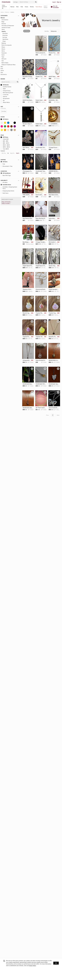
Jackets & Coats (6, 27)
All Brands (5, 85)
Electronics (4, 74)
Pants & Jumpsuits (7, 45)
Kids (22, 6)
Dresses (4, 23)
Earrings (5, 37)
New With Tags (6, 175)
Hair (3, 60)
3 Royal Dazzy (5, 90)
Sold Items (4, 193)
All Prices (4, 137)
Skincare (4, 59)
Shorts (3, 49)
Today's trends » (6, 203)
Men (17, 6)
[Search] (27, 2)
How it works (45, 7)
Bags (3, 21)
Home (26, 6)
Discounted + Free (6, 166)
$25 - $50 (4, 141)
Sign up (59, 2)
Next (58, 415)
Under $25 (5, 139)
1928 (3, 88)
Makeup (4, 43)
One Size (4, 111)
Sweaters (4, 53)
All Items (4, 161)
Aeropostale (5, 98)
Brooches (5, 35)
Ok (56, 963)
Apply (17, 153)
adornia (4, 96)
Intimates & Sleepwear (8, 25)
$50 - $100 (5, 143)
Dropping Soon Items (7, 191)
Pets (2, 72)
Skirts (3, 51)
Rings (4, 41)
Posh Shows (39, 6)
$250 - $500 (5, 147)
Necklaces (5, 39)
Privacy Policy (32, 965)
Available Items (6, 184)
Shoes (3, 47)
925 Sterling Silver (7, 92)
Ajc (3, 100)
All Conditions (5, 173)
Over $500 (5, 149)
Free (3, 164)
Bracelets (5, 33)
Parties (32, 6)
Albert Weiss (5, 102)
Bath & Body (5, 62)
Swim (3, 55)
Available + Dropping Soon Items (9, 187)
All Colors (4, 119)
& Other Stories (6, 86)
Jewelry (12, 12)
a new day (4, 94)
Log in (54, 2)
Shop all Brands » (6, 202)
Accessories (5, 19)
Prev (47, 415)
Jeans (3, 29)
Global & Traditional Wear (9, 64)
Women (12, 6)
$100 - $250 (5, 145)
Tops (3, 57)
